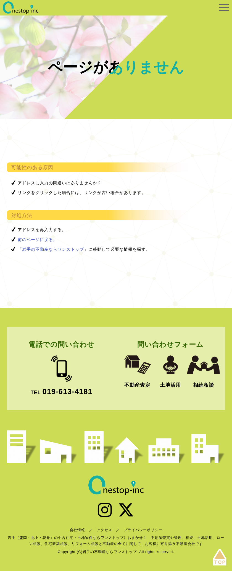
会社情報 (77, 530)
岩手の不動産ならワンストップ (21, 7)
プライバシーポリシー (143, 530)
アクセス (104, 530)
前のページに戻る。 (37, 239)
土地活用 (170, 385)
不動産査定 (137, 385)
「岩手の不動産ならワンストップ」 (53, 249)
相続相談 (203, 385)
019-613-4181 (68, 391)
